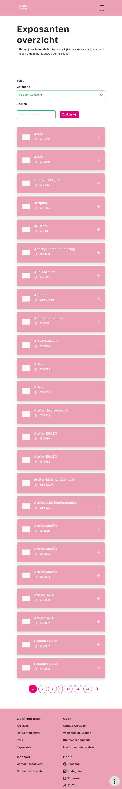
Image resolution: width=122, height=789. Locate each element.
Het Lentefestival (28, 732)
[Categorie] (61, 95)
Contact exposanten (31, 771)
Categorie (23, 86)
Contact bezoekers (30, 764)
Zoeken (22, 103)
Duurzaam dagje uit (76, 740)
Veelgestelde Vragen (77, 732)
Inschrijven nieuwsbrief (79, 747)
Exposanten (25, 747)
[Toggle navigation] (102, 7)
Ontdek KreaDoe (74, 725)
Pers (20, 740)
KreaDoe (23, 725)
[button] (61, 137)
